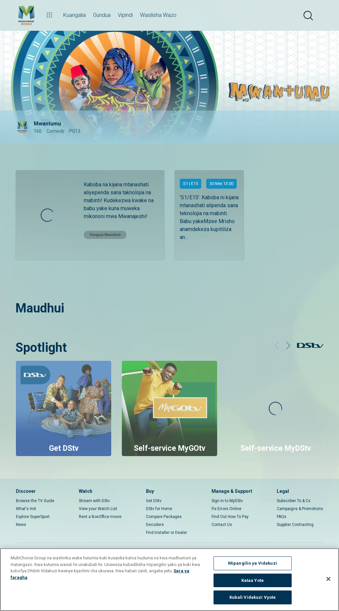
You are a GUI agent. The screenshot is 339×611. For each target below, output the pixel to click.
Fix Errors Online (226, 508)
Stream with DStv (94, 500)
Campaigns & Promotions (300, 508)
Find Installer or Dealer (166, 532)
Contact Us (222, 524)
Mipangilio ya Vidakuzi (252, 563)
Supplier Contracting (295, 524)
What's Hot (26, 508)
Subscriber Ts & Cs (294, 500)
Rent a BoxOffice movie (100, 516)
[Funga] (328, 579)
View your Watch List (98, 508)
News (21, 524)
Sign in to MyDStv (227, 500)
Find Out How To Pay (230, 516)
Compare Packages (164, 516)
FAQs (281, 516)
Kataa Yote (252, 580)
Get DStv (154, 500)
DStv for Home (159, 508)
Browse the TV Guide (35, 500)
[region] (169, 579)
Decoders (155, 524)
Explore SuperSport (33, 516)
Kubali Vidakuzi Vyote (252, 597)
